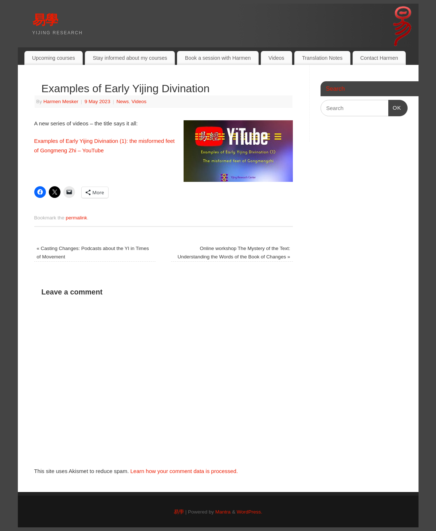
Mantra (223, 512)
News (123, 101)
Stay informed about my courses (130, 58)
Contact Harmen (379, 58)
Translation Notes (322, 58)
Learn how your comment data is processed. (184, 471)
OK (394, 107)
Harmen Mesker (60, 101)
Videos (276, 58)
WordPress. (249, 512)
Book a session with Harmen (218, 58)
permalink (76, 217)
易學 (45, 19)
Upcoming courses (53, 58)
